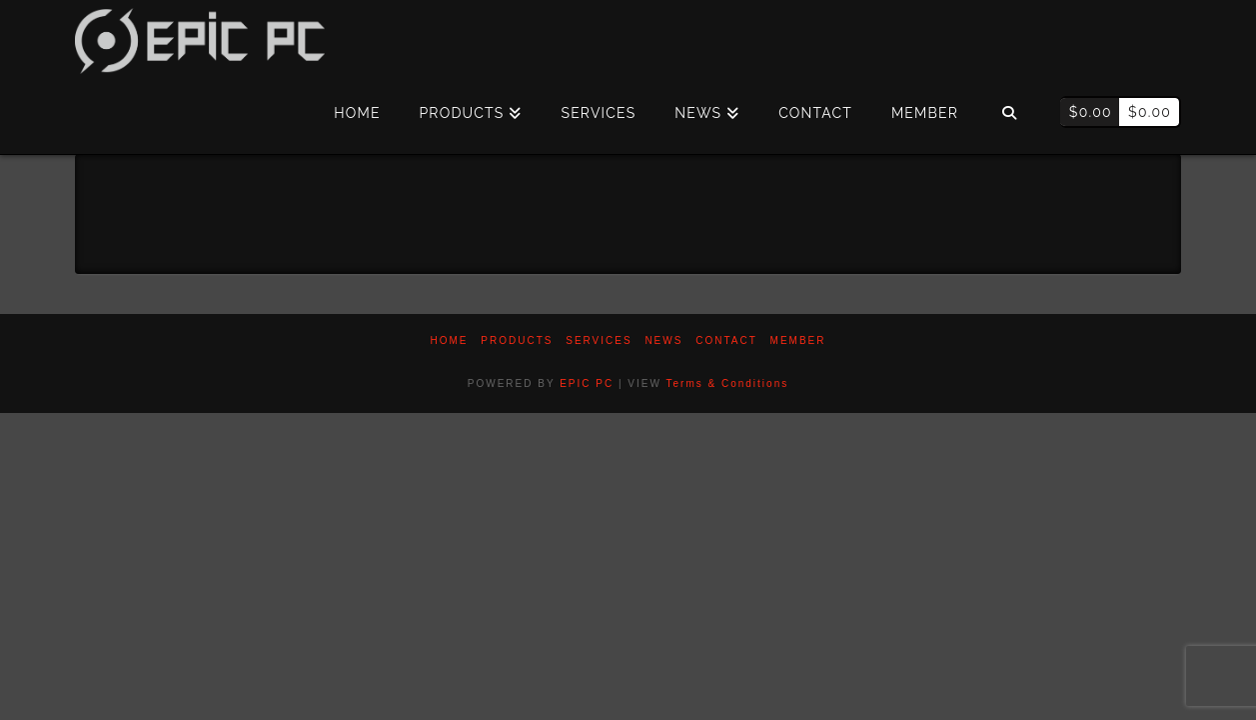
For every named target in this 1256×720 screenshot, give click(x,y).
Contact (726, 340)
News (663, 340)
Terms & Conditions (727, 383)
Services (598, 340)
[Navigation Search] (1008, 114)
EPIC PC (587, 383)
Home (450, 340)
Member (798, 340)
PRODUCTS (517, 340)
